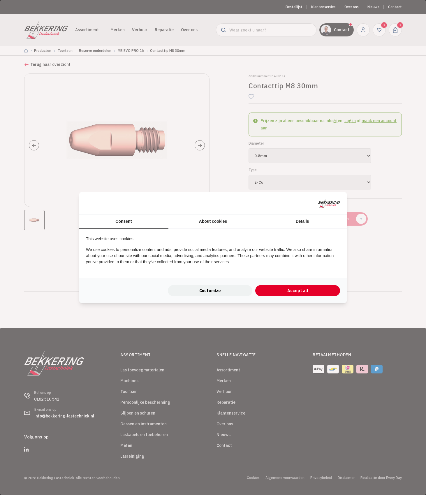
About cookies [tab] (213, 221)
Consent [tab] (123, 221)
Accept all (297, 290)
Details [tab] (302, 221)
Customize (210, 290)
